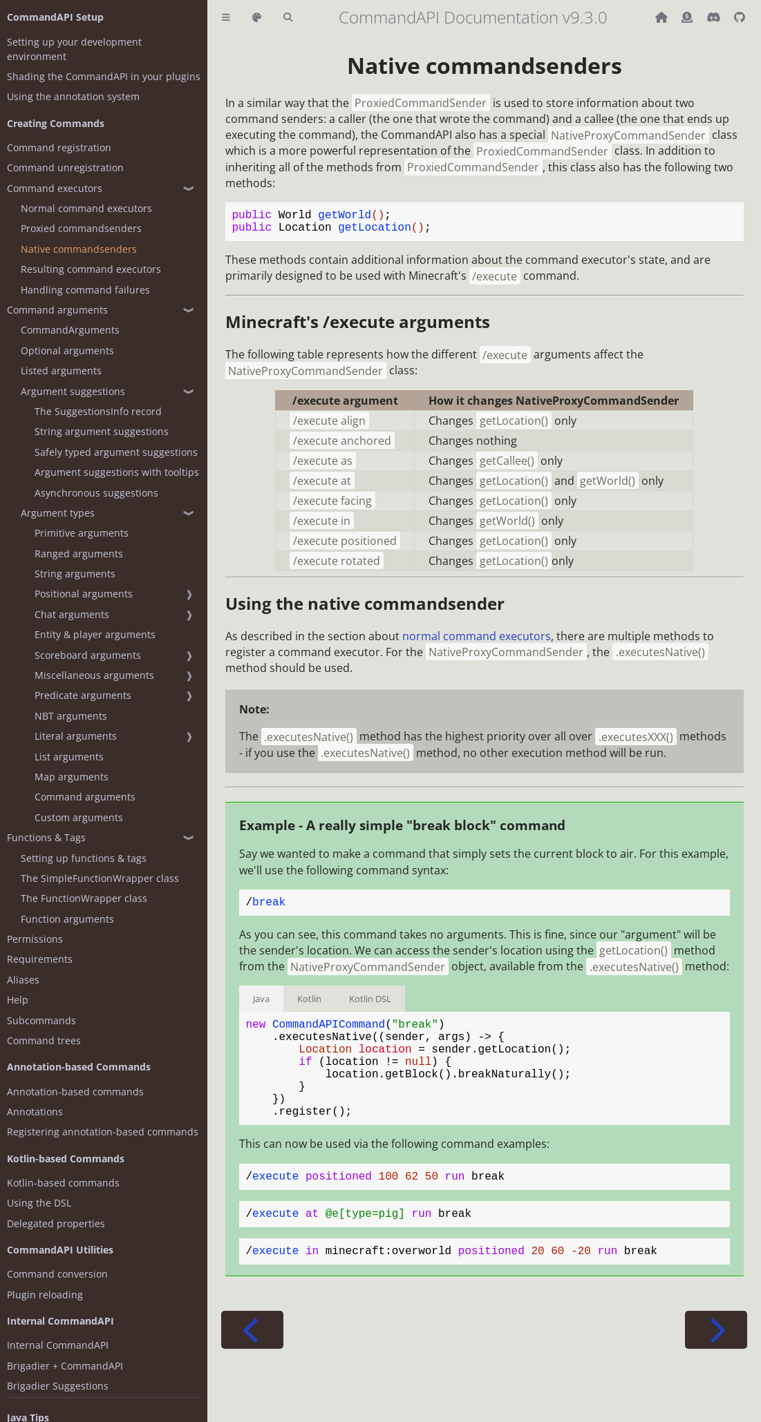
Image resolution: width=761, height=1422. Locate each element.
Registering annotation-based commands (102, 1131)
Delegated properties (56, 1223)
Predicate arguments (83, 695)
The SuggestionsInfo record (98, 411)
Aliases (23, 979)
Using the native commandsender (365, 608)
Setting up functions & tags (84, 858)
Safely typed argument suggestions (116, 452)
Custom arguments (79, 817)
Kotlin (309, 1007)
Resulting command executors (91, 269)
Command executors (54, 188)
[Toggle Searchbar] (287, 17)
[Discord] (715, 17)
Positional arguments (84, 593)
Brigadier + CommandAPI (65, 1365)
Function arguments (67, 918)
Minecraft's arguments (357, 327)
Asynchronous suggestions (96, 492)
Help (17, 999)
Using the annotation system (73, 96)
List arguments (69, 756)
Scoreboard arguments (88, 655)
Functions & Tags (46, 837)
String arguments (75, 573)
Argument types (58, 512)
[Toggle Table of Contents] (226, 17)
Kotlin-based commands (63, 1182)
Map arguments (72, 776)
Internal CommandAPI (58, 1345)
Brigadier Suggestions (58, 1385)
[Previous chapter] (252, 1368)
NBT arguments (71, 715)
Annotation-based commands (75, 1091)
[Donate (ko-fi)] (688, 17)
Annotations (35, 1111)
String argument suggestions (102, 431)
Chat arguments (72, 614)
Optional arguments (67, 350)
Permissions (35, 938)
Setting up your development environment (74, 49)
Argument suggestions (73, 391)
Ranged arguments (79, 553)
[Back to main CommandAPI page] (663, 17)
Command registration (59, 147)
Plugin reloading (45, 1294)
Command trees (44, 1040)
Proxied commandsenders (81, 228)
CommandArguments (70, 329)
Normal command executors (86, 208)
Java (261, 1007)
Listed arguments (61, 370)
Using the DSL (39, 1202)
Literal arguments (76, 735)
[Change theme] (256, 17)
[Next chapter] (716, 1368)
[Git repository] (740, 17)
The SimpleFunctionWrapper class (100, 878)
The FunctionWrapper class (84, 898)
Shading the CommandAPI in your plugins (103, 76)
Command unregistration (65, 167)
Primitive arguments (82, 532)
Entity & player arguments (95, 634)
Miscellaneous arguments (94, 675)
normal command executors (476, 641)
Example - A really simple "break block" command (402, 830)
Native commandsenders (79, 249)
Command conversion (57, 1273)
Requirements (40, 958)
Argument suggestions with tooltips (117, 472)
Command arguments (57, 309)
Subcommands (41, 1020)
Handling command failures (85, 289)
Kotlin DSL (370, 1007)
